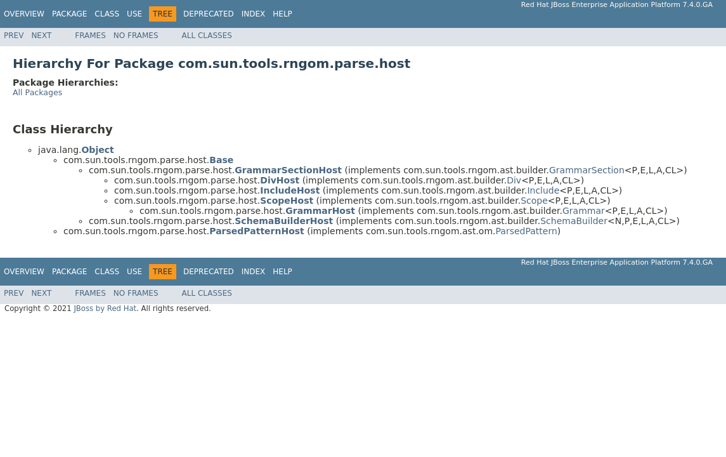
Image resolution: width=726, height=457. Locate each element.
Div (514, 180)
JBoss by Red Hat (105, 308)
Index (254, 14)
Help (282, 14)
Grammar (583, 211)
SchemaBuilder (573, 221)
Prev (13, 35)
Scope (534, 200)
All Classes (207, 35)
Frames (90, 35)
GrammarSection (587, 170)
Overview (24, 14)
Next (41, 35)
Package (69, 14)
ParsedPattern (526, 231)
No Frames (136, 35)
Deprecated (208, 14)
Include (543, 190)
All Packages (37, 92)
